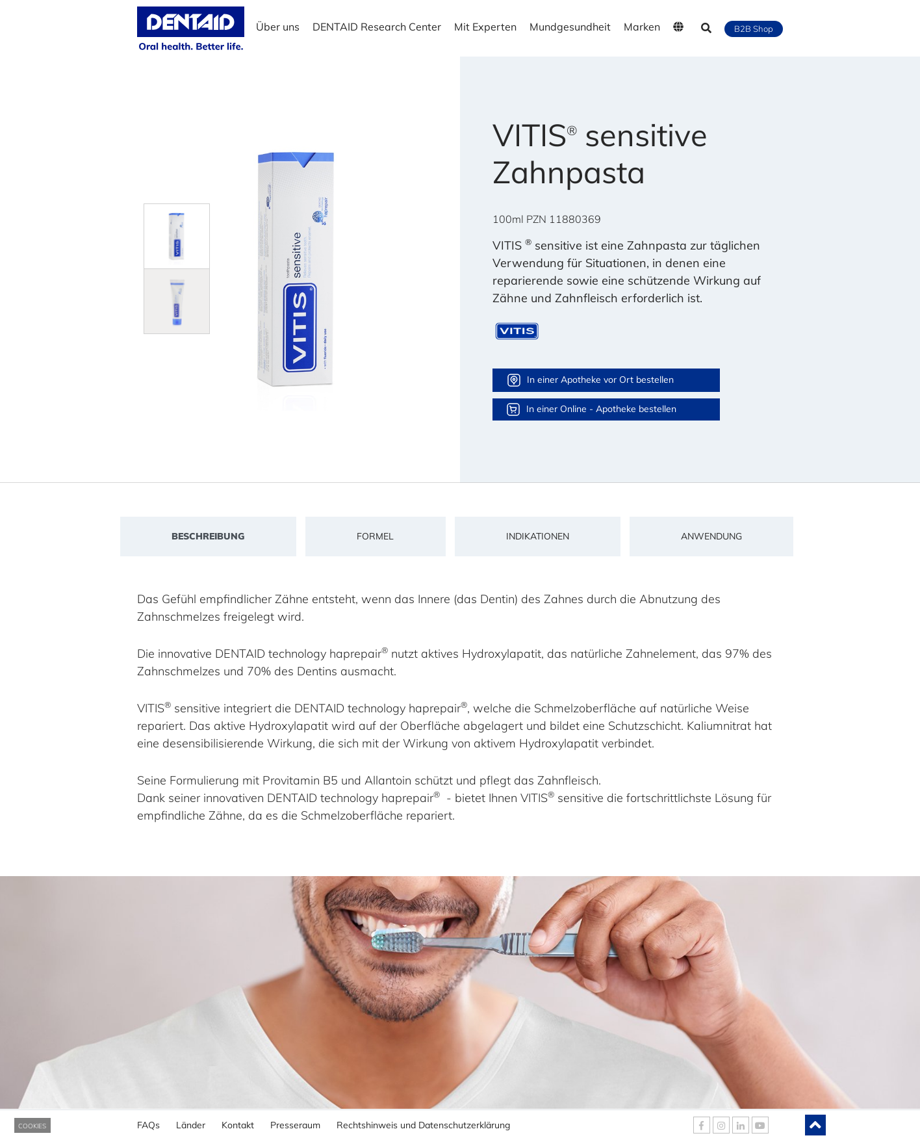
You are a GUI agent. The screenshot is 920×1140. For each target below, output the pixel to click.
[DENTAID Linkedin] (740, 1125)
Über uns (278, 26)
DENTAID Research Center (377, 26)
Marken (642, 26)
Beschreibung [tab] (208, 536)
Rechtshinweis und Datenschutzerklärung (423, 1120)
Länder (190, 1120)
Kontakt (238, 1120)
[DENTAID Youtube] (760, 1125)
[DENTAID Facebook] (701, 1125)
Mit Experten (485, 26)
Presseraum (295, 1120)
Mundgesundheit (570, 26)
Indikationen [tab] (537, 536)
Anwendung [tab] (711, 536)
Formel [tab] (375, 536)
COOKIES (32, 1126)
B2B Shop (753, 28)
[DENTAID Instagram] (721, 1125)
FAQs (148, 1120)
